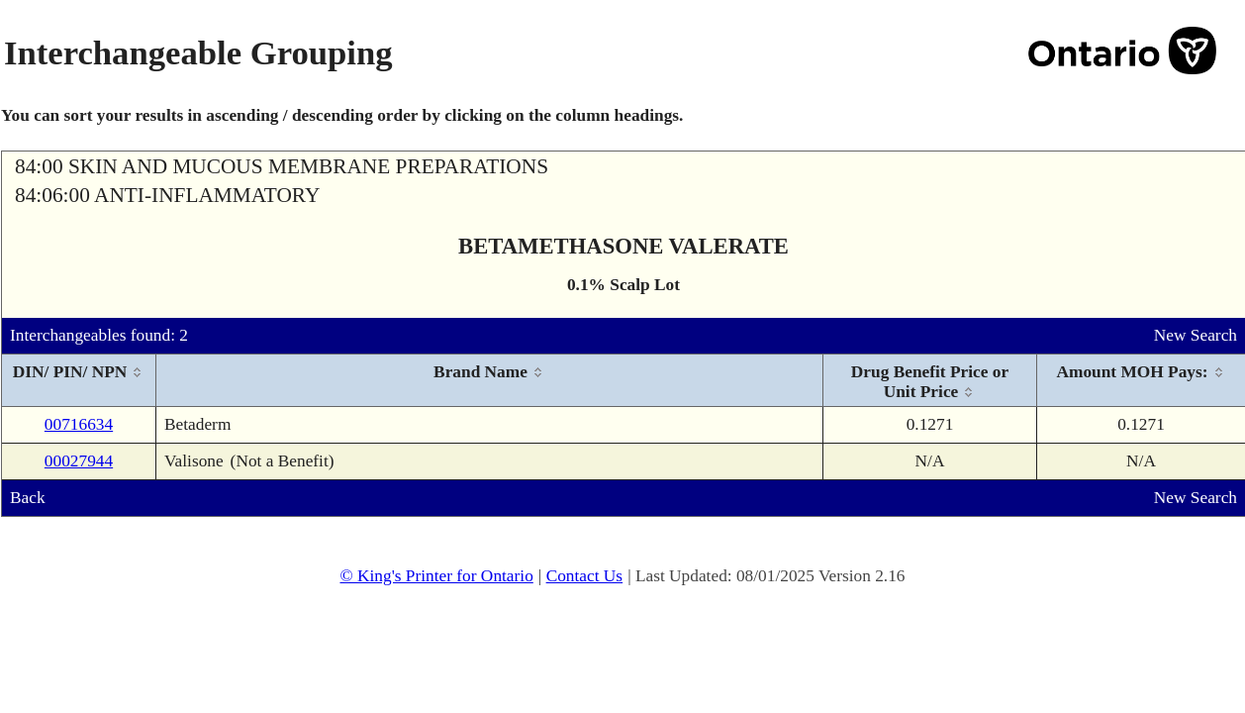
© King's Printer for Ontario (435, 575)
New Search (1195, 335)
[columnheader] (79, 381)
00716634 (79, 424)
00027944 (79, 461)
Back (28, 497)
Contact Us (584, 575)
